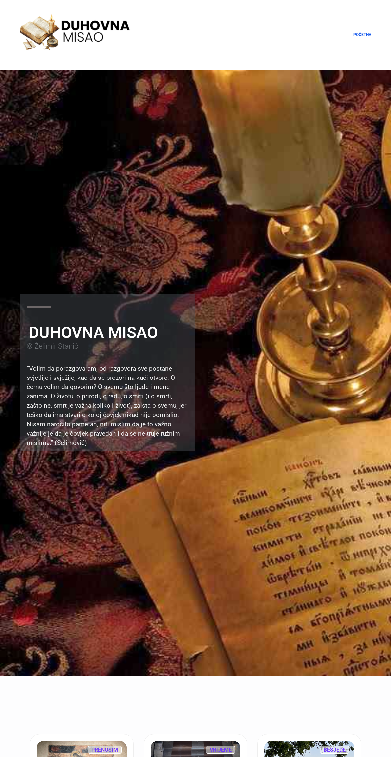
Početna (362, 34)
